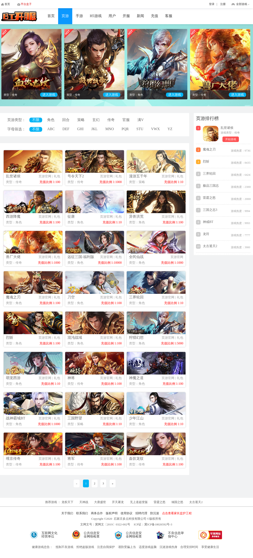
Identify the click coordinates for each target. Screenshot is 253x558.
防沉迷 (154, 513)
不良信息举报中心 (176, 534)
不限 (35, 120)
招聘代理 (141, 513)
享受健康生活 (210, 547)
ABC (51, 129)
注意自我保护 (106, 547)
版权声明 (112, 513)
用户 (112, 16)
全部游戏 (241, 4)
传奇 (111, 120)
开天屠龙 (118, 502)
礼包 (57, 176)
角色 (50, 120)
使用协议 (126, 513)
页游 (65, 16)
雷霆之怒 (159, 502)
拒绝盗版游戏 (85, 547)
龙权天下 (68, 502)
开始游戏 (230, 139)
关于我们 (67, 513)
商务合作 (97, 513)
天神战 (84, 502)
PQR (125, 129)
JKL (94, 129)
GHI (80, 129)
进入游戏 (48, 94)
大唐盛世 (100, 502)
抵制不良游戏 (64, 547)
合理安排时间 (189, 547)
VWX (155, 129)
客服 (168, 16)
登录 (211, 4)
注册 (223, 4)
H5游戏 (96, 16)
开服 (126, 16)
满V (140, 120)
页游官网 (45, 176)
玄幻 (96, 120)
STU (140, 129)
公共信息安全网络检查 (92, 534)
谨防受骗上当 (127, 547)
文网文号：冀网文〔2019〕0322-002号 (105, 524)
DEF (65, 129)
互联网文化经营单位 (49, 534)
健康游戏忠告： (42, 547)
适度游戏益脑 (148, 547)
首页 (51, 16)
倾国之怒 (177, 502)
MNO (109, 129)
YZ (170, 129)
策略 (81, 120)
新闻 (140, 16)
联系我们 (82, 513)
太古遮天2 (196, 502)
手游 (79, 16)
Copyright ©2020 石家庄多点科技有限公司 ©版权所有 (126, 518)
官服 (126, 120)
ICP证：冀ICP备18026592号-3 (153, 524)
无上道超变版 (139, 502)
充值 (154, 16)
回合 (66, 120)
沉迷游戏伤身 (168, 547)
